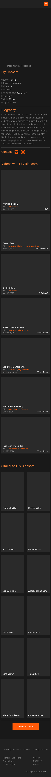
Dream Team (9, 243)
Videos (6, 750)
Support (36, 758)
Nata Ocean (8, 549)
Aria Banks (8, 632)
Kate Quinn (11, 246)
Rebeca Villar (34, 508)
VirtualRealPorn (41, 249)
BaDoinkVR (43, 293)
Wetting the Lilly (10, 204)
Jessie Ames (12, 330)
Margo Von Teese (11, 715)
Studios (26, 750)
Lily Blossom (12, 207)
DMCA (36, 764)
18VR (46, 209)
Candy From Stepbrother (14, 367)
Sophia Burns (9, 591)
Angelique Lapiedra (37, 591)
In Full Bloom (9, 288)
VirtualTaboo (42, 333)
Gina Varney (8, 674)
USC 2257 (37, 761)
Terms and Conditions (12, 758)
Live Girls (44, 750)
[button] (46, 4)
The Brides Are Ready (13, 406)
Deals (35, 750)
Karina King (12, 409)
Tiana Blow (33, 674)
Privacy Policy (8, 761)
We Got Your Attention (13, 327)
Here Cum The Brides (13, 446)
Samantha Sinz (10, 508)
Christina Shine (35, 715)
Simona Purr (34, 246)
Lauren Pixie (34, 632)
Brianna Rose (34, 549)
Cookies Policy (9, 764)
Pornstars (16, 750)
